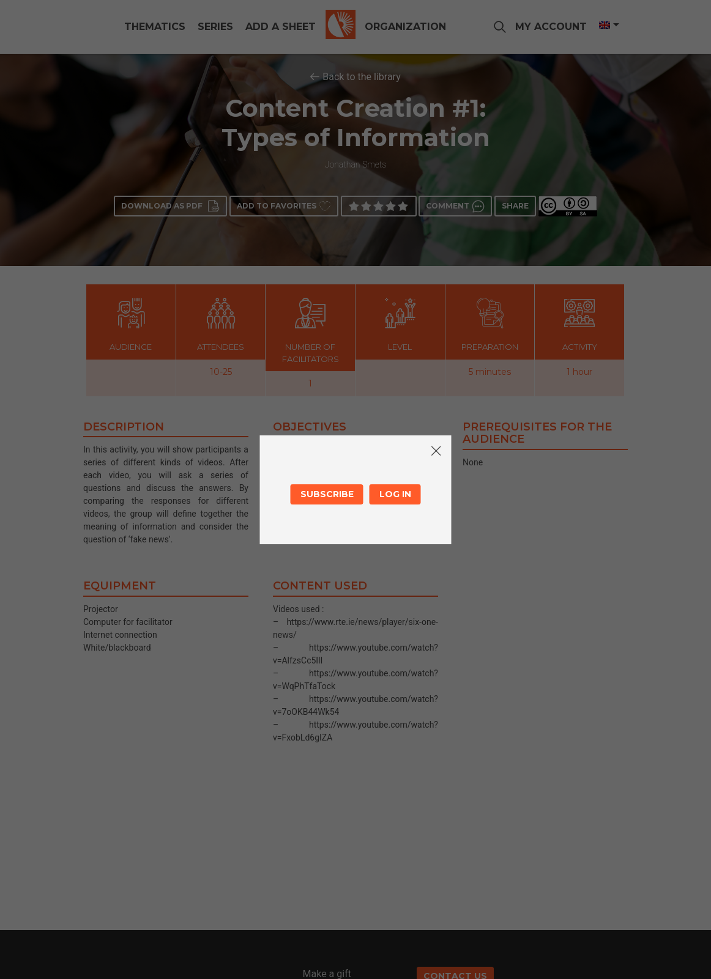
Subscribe (327, 494)
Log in (395, 494)
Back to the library (361, 77)
